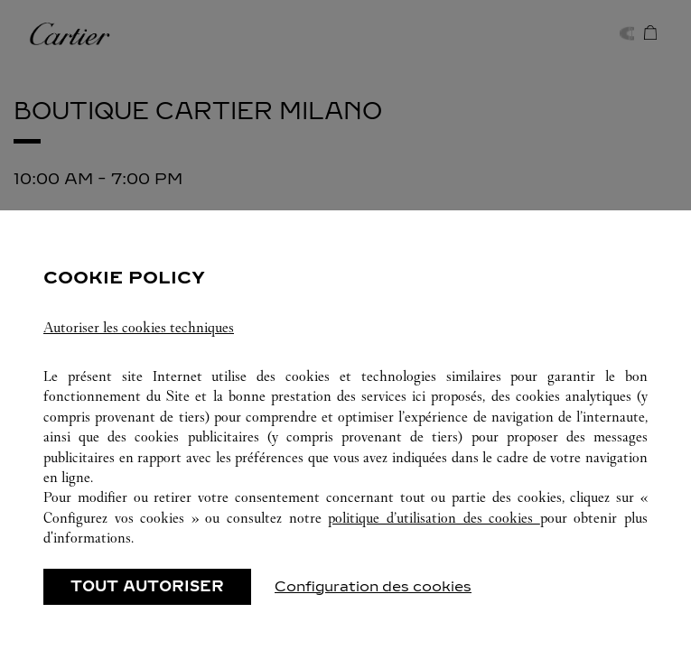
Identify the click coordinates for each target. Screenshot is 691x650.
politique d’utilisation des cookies (433, 517)
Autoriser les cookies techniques (138, 327)
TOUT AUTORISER (147, 586)
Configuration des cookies (373, 586)
